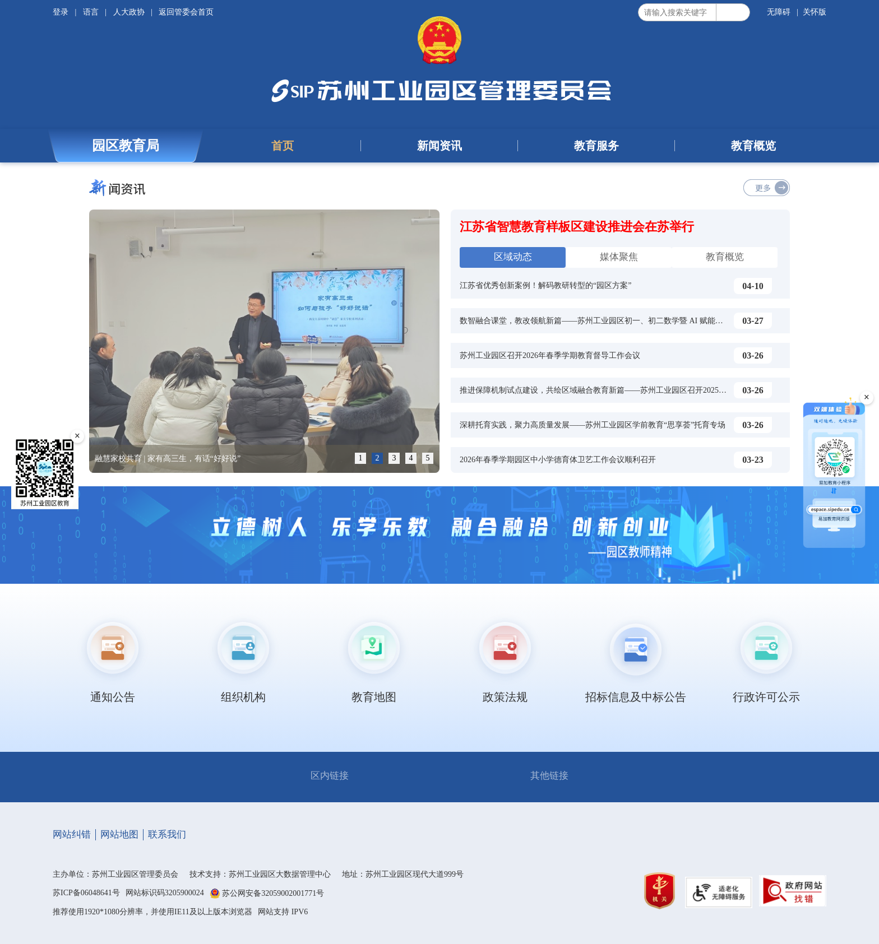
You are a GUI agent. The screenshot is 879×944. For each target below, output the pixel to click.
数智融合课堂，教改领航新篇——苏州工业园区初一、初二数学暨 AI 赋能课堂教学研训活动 (619, 321)
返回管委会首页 (186, 12)
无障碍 (778, 12)
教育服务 (596, 145)
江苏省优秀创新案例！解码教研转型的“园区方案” (545, 285)
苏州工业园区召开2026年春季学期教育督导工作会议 (550, 355)
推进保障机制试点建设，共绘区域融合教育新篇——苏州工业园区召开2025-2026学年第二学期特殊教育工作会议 (653, 390)
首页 (282, 145)
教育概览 (753, 145)
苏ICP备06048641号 (86, 893)
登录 (62, 12)
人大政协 (129, 12)
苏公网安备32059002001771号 (273, 893)
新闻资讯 (439, 145)
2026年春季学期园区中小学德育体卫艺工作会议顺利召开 (558, 459)
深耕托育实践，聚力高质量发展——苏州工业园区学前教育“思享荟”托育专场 (592, 425)
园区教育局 (125, 145)
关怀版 (814, 12)
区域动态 (513, 257)
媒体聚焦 (619, 257)
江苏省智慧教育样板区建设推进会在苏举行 (577, 227)
